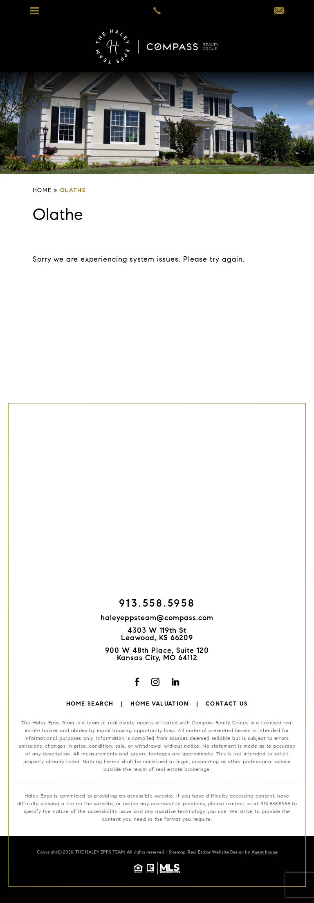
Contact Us (227, 704)
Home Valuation (159, 704)
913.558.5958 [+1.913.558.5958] (157, 604)
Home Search (89, 704)
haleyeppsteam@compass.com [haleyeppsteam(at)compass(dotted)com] (157, 618)
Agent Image (264, 852)
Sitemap (177, 852)
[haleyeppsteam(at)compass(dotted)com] (279, 12)
